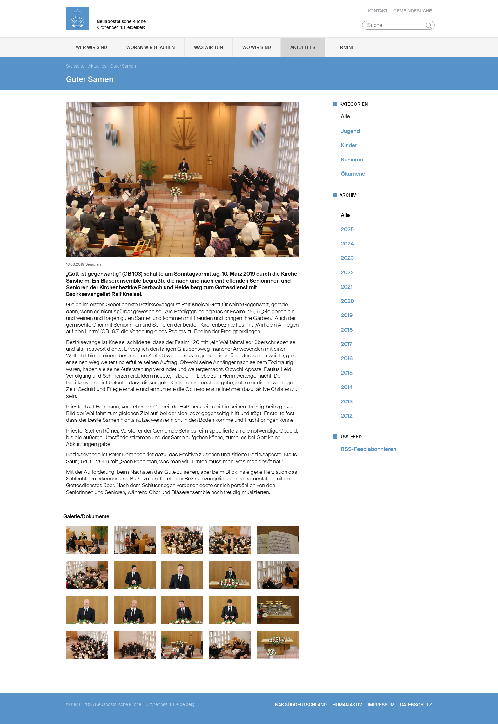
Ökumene (353, 174)
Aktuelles (302, 48)
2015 (347, 373)
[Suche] (398, 25)
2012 (347, 416)
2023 (347, 258)
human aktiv (347, 705)
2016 (347, 358)
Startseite (75, 66)
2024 (347, 244)
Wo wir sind (256, 48)
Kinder (349, 145)
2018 (347, 330)
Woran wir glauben (150, 48)
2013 (347, 402)
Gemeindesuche (412, 11)
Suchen (428, 26)
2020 (347, 301)
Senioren (352, 160)
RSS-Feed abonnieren (368, 449)
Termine (344, 48)
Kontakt (377, 11)
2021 (347, 287)
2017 (346, 344)
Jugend (350, 131)
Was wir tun (208, 48)
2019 (347, 315)
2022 (347, 272)
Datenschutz (416, 705)
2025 (347, 229)
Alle (345, 117)
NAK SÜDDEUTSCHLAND (301, 705)
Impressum (381, 705)
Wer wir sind (91, 48)
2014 (347, 387)
